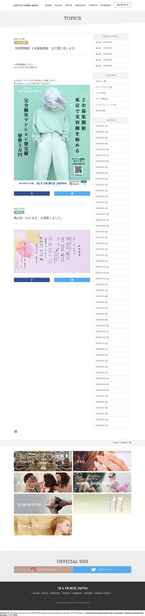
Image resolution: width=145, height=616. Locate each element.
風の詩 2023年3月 (104, 60)
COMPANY (105, 5)
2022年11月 (101, 155)
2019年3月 (100, 361)
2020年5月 (100, 308)
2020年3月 (100, 314)
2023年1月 (100, 144)
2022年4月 (100, 196)
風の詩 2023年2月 (104, 66)
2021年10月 (101, 226)
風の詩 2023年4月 (104, 54)
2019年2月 (100, 367)
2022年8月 (100, 173)
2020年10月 (101, 279)
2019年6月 (100, 349)
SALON (58, 5)
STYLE (68, 5)
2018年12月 (101, 378)
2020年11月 (101, 273)
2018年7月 (100, 408)
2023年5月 (100, 132)
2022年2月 (100, 208)
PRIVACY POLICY (103, 593)
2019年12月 (101, 326)
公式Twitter (102, 569)
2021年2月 (100, 261)
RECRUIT (123, 5)
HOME (48, 5)
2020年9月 (100, 284)
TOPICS (93, 5)
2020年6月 (100, 302)
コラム (98, 93)
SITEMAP (88, 593)
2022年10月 (101, 161)
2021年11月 (101, 220)
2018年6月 (100, 414)
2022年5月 (100, 191)
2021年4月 (100, 249)
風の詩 (98, 111)
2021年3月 (100, 255)
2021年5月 (100, 243)
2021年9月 (100, 232)
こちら (26, 83)
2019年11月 (101, 331)
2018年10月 (101, 390)
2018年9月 (100, 396)
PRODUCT (80, 5)
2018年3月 (100, 425)
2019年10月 (101, 337)
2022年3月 (100, 202)
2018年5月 (100, 420)
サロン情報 (100, 99)
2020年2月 (100, 320)
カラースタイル (102, 87)
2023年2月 (100, 138)
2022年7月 (100, 179)
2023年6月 (100, 126)
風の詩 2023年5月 (104, 48)
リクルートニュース (104, 105)
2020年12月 (101, 267)
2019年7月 (100, 343)
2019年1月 (100, 373)
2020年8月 (100, 290)
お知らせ (99, 81)
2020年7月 (100, 296)
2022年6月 (100, 185)
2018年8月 (100, 402)
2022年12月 (101, 149)
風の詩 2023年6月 (104, 42)
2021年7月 (100, 238)
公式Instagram (43, 569)
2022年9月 (100, 167)
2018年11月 (101, 384)
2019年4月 (100, 355)
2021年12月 (101, 214)
